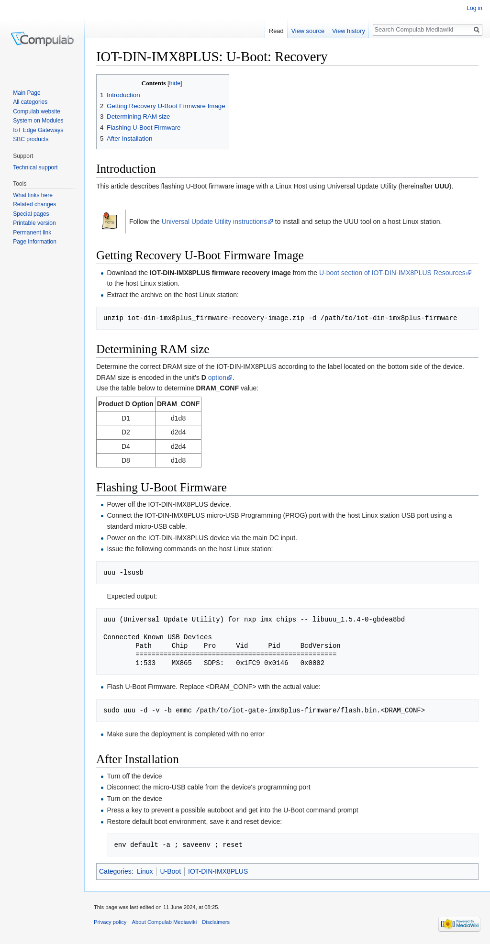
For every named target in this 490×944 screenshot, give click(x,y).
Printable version (34, 223)
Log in (474, 8)
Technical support (35, 167)
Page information (34, 241)
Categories (115, 871)
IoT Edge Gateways (38, 130)
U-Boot (170, 871)
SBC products (30, 139)
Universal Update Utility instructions (214, 221)
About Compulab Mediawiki (164, 922)
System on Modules (38, 120)
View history (348, 30)
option (217, 377)
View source (307, 30)
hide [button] (174, 83)
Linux (145, 871)
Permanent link (32, 232)
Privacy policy (110, 922)
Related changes (34, 204)
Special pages (31, 214)
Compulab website (36, 111)
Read (276, 30)
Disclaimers (216, 922)
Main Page (26, 92)
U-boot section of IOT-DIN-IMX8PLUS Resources (392, 273)
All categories (30, 102)
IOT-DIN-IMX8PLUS (218, 871)
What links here (33, 195)
